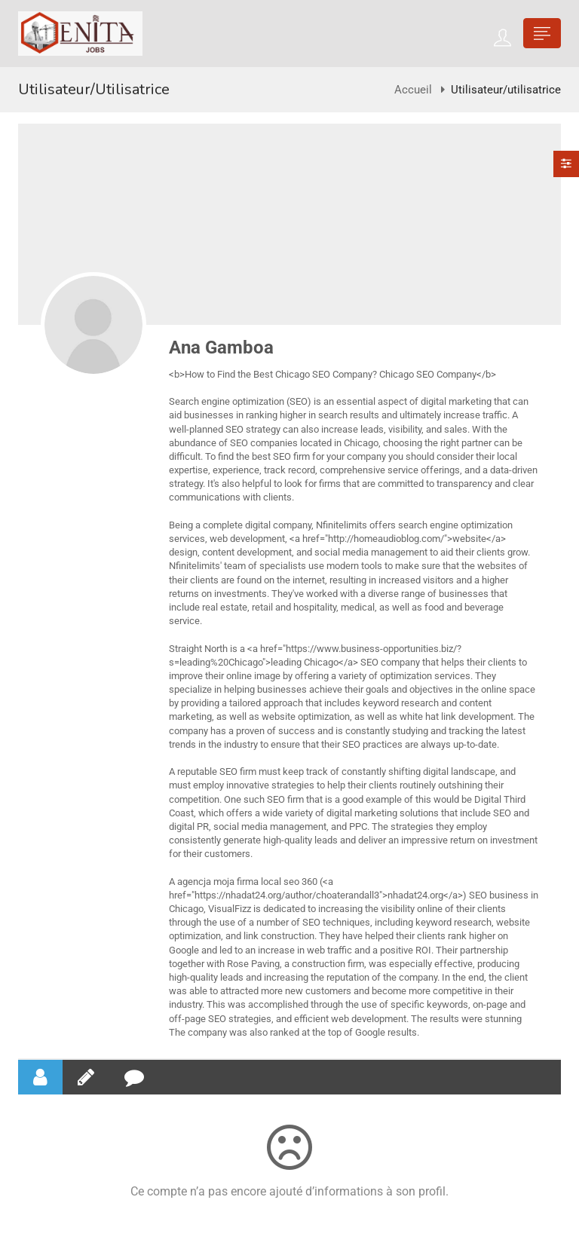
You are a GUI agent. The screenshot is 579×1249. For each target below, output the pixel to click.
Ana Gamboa (221, 347)
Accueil (413, 89)
